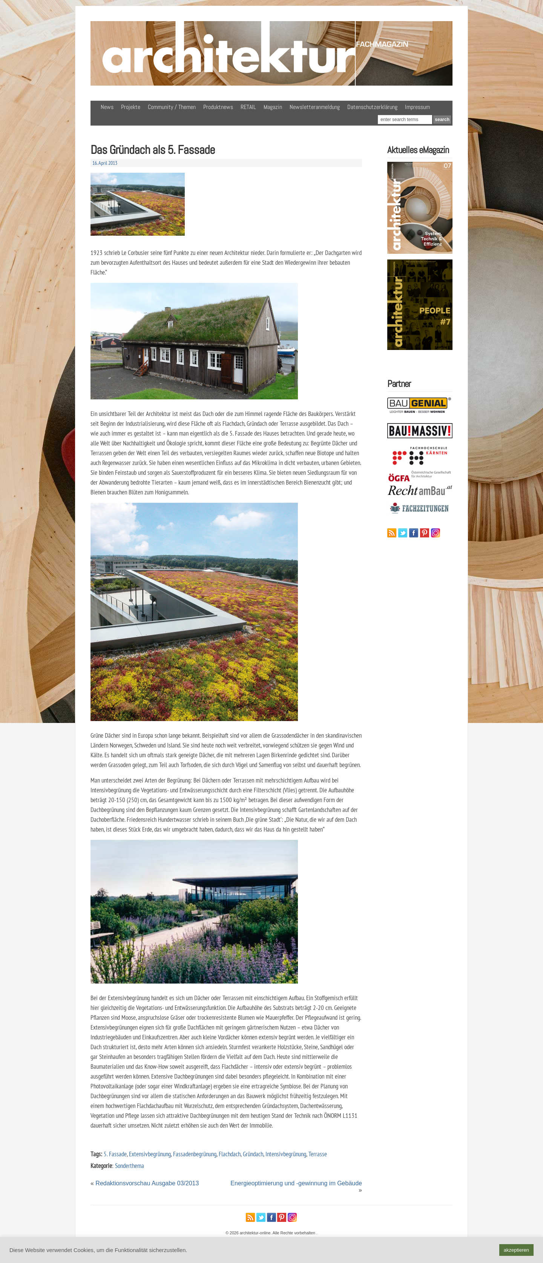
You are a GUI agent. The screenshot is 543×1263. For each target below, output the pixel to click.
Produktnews (218, 107)
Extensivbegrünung (150, 1153)
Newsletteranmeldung (315, 107)
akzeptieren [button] (516, 1250)
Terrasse (317, 1153)
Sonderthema (129, 1165)
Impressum (417, 107)
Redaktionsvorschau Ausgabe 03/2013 (147, 1183)
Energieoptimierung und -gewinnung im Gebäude (296, 1183)
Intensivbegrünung (285, 1153)
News (107, 107)
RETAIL (248, 107)
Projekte (130, 107)
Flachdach (230, 1153)
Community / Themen (172, 107)
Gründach (253, 1153)
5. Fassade (115, 1153)
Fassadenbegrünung (194, 1153)
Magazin (273, 107)
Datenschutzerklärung (372, 107)
